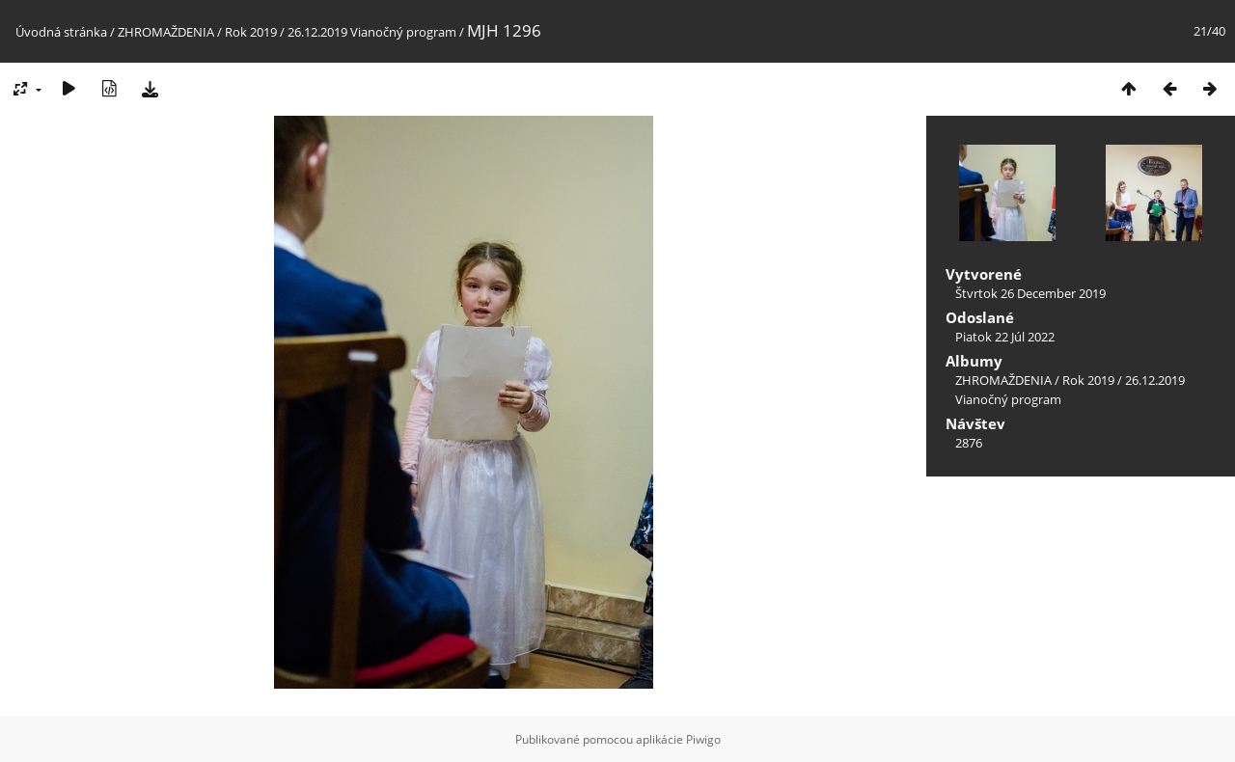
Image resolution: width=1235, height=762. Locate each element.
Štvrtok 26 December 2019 (1030, 293)
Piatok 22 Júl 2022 (1005, 336)
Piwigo (703, 739)
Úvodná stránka (61, 32)
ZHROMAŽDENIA (166, 32)
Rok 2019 (251, 32)
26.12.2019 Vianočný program (372, 32)
